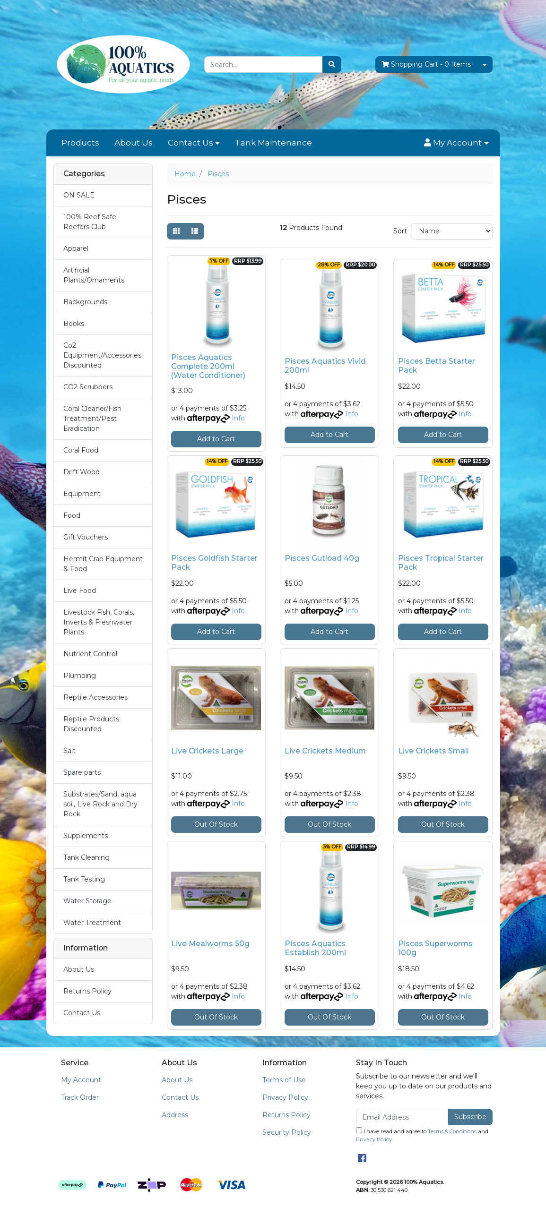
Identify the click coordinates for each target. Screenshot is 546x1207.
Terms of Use (284, 1080)
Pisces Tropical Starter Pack (441, 563)
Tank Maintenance (273, 142)
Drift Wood (81, 472)
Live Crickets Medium (325, 750)
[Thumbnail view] (176, 231)
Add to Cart (216, 439)
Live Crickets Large (207, 750)
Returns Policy (87, 991)
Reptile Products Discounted (91, 724)
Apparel (75, 248)
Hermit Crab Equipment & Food (103, 564)
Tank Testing (84, 879)
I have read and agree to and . (422, 1135)
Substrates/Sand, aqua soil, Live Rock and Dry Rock (100, 804)
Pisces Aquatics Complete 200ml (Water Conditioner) (208, 366)
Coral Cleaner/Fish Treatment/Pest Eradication (92, 418)
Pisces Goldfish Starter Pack (214, 563)
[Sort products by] (452, 231)
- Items (426, 64)
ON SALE (79, 195)
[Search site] (331, 64)
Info (238, 418)
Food (71, 515)
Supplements (85, 835)
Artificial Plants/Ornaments (93, 275)
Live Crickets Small (433, 750)
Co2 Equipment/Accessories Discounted (102, 355)
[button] (456, 143)
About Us (133, 142)
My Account (81, 1080)
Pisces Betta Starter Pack (436, 366)
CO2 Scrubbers (88, 387)
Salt (69, 750)
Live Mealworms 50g (210, 943)
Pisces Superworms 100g (435, 948)
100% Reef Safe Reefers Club (89, 222)
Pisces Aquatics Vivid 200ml (325, 366)
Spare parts (82, 772)
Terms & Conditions (452, 1131)
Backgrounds (85, 302)
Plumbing (79, 675)
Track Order (80, 1097)
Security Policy (286, 1132)
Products (80, 142)
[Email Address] (402, 1117)
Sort (400, 231)
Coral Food (80, 450)
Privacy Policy (285, 1097)
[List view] (194, 231)
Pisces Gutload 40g (322, 558)
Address (175, 1115)
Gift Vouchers (85, 537)
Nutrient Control (90, 654)
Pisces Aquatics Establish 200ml (315, 948)
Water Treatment (92, 922)
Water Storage (87, 901)
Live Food (79, 590)
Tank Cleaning (86, 857)
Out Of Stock (216, 824)
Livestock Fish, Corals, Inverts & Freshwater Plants (98, 622)
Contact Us (190, 142)
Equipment (82, 493)
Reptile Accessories (95, 697)
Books (73, 323)
